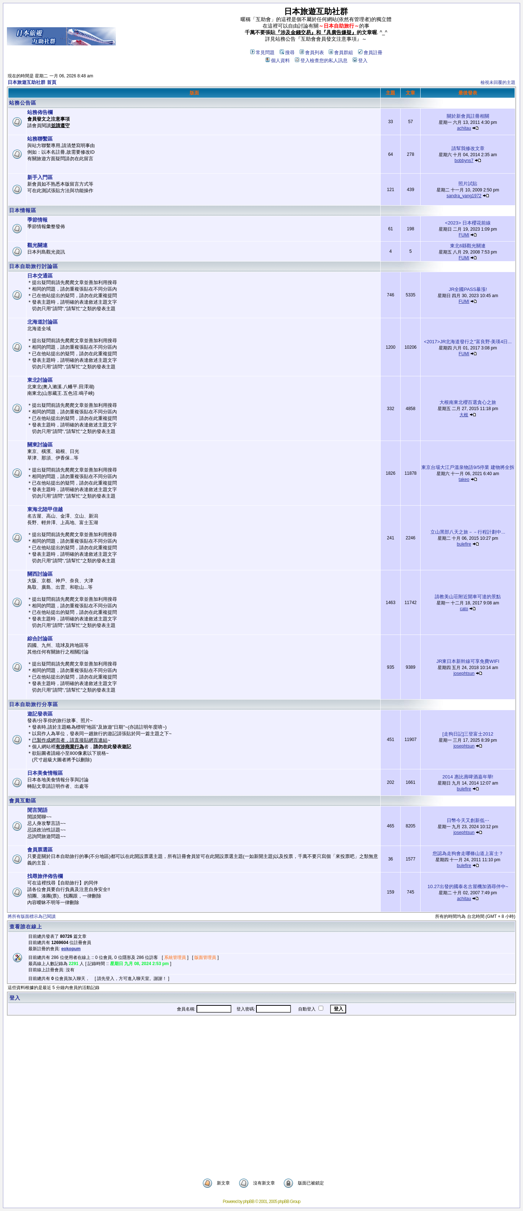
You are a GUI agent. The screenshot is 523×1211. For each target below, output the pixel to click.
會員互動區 (22, 800)
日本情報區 (22, 210)
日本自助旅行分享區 (33, 704)
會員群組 (341, 52)
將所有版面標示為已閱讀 (32, 916)
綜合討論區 (40, 638)
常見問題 (262, 52)
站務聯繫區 (40, 139)
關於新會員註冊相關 (468, 116)
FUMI (464, 235)
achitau (464, 128)
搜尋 (287, 52)
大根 (463, 414)
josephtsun (463, 673)
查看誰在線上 (25, 926)
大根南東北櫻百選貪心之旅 (467, 402)
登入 (360, 60)
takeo (464, 479)
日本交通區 (40, 276)
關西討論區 (40, 574)
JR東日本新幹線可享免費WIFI (467, 661)
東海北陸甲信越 (45, 509)
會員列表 (312, 52)
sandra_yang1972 (463, 195)
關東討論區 (40, 444)
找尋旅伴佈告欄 (45, 876)
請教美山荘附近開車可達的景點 (468, 596)
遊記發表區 (40, 714)
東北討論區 (40, 380)
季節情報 (37, 220)
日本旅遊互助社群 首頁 (32, 82)
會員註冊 (370, 52)
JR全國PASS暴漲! (468, 289)
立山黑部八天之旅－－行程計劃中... (467, 532)
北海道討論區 (42, 322)
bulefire (464, 544)
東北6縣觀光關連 (468, 245)
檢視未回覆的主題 (498, 82)
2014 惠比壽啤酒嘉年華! (467, 776)
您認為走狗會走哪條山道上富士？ (468, 853)
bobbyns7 (463, 160)
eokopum (71, 948)
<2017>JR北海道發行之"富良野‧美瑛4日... (468, 341)
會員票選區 (40, 849)
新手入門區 (40, 177)
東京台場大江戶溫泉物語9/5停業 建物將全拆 (467, 467)
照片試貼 (467, 183)
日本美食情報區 (45, 773)
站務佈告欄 (40, 112)
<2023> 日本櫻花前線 (468, 223)
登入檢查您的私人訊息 (321, 60)
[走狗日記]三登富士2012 (467, 734)
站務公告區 (22, 103)
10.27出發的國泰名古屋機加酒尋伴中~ (467, 886)
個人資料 (277, 60)
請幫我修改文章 (468, 148)
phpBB (248, 1201)
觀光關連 (37, 245)
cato (464, 608)
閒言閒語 (37, 810)
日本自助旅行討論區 (33, 266)
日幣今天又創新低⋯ (468, 820)
